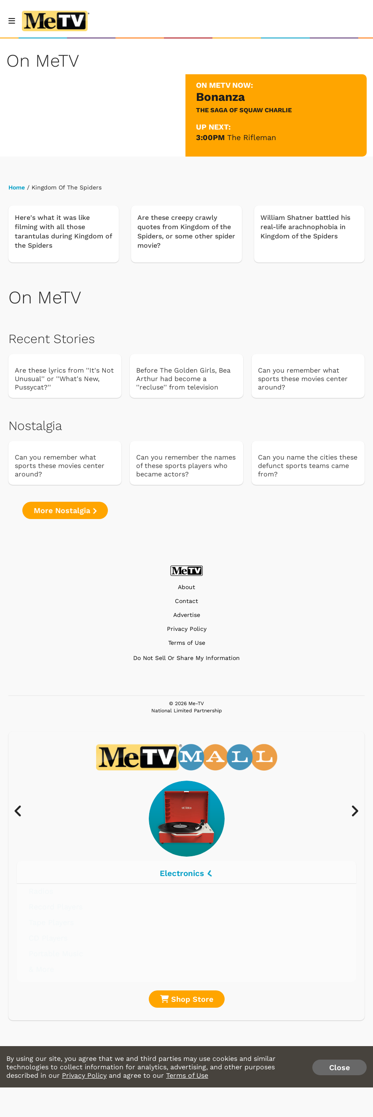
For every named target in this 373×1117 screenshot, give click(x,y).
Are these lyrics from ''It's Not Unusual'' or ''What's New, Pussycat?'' (64, 378)
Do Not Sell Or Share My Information (186, 658)
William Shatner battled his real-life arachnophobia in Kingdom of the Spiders (305, 227)
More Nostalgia (65, 510)
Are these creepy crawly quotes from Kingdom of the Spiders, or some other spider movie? (186, 231)
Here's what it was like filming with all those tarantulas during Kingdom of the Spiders (63, 231)
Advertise (186, 615)
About (186, 587)
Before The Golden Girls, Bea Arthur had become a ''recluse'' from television (183, 378)
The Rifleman (251, 137)
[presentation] (22, 811)
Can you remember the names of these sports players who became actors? (186, 465)
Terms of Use (186, 643)
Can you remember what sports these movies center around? (303, 378)
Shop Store (186, 999)
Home (16, 187)
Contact (186, 601)
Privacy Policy (187, 629)
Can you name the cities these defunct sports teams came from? (307, 465)
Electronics (186, 873)
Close (339, 1067)
